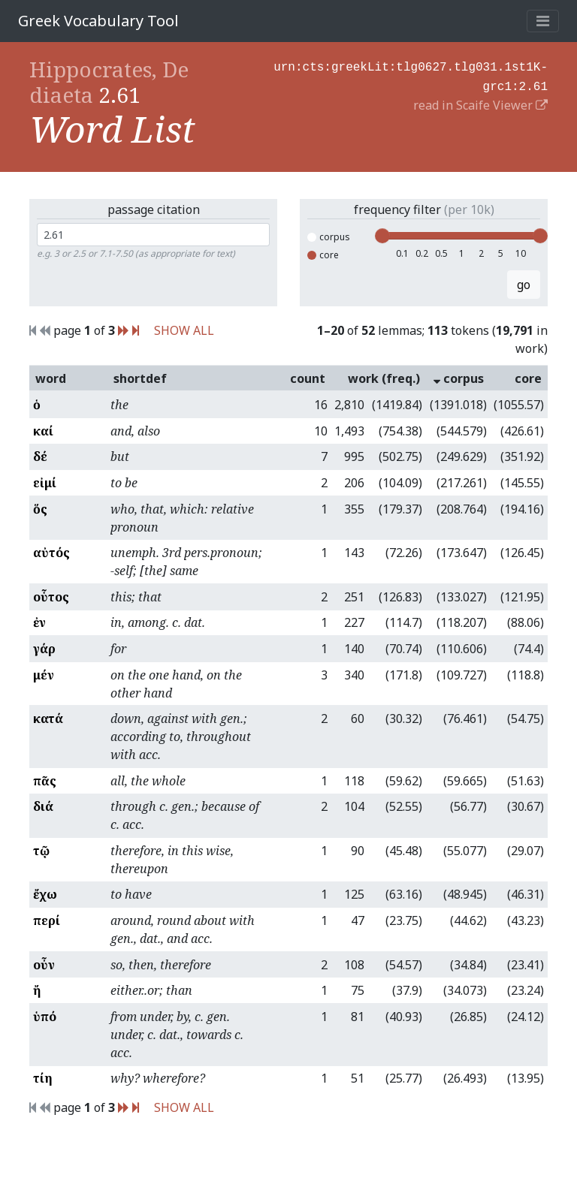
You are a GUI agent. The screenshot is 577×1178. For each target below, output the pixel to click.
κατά (48, 718)
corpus (328, 236)
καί (43, 431)
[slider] (382, 235)
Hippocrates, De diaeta (109, 82)
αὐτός (51, 552)
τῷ (41, 850)
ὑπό (44, 1016)
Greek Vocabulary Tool (98, 21)
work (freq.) (384, 378)
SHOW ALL (184, 330)
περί (46, 920)
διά (43, 806)
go (523, 284)
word (50, 378)
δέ (40, 456)
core (323, 255)
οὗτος (51, 597)
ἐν (39, 622)
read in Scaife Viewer (480, 102)
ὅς (40, 509)
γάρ (44, 648)
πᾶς (44, 781)
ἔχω (45, 894)
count (307, 378)
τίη (43, 1078)
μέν (43, 675)
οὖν (44, 965)
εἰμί (44, 483)
